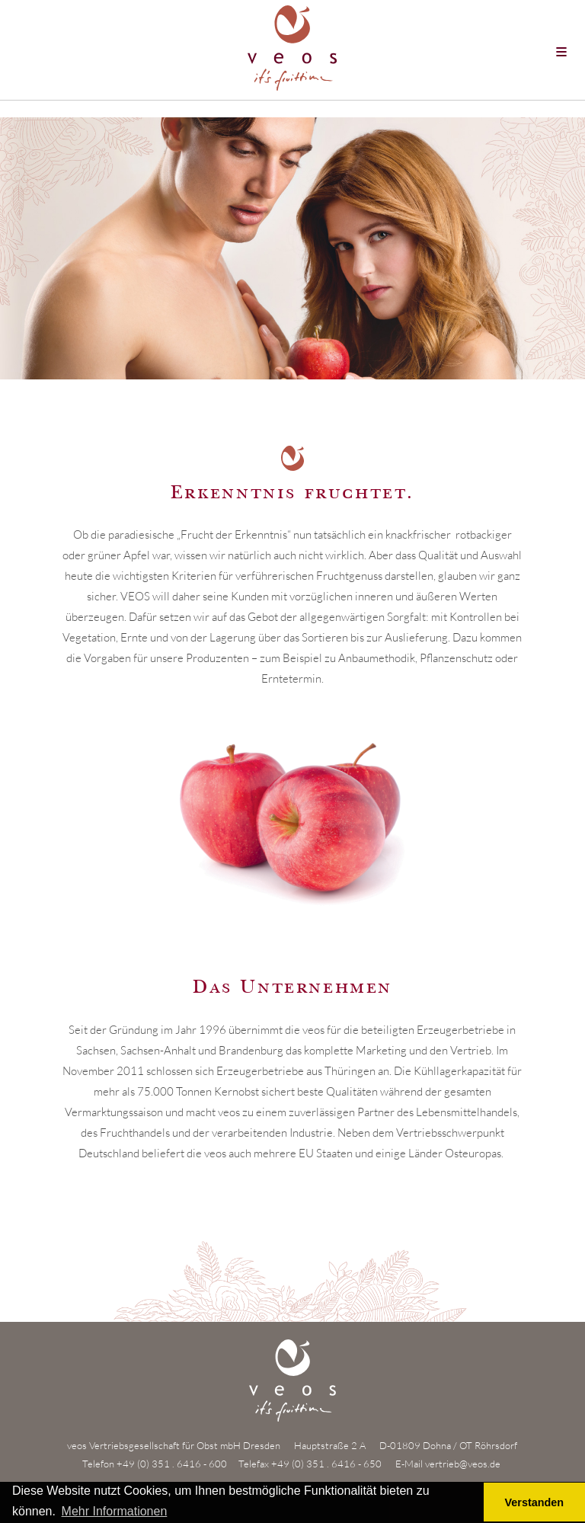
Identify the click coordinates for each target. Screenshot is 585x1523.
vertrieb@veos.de (462, 1463)
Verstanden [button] (534, 1502)
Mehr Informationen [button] (115, 1511)
